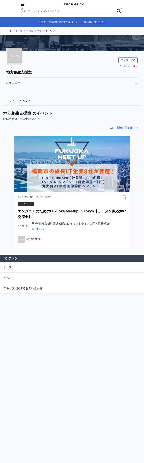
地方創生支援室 (35, 31)
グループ (17, 31)
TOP (5, 31)
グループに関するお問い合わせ (22, 288)
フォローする (128, 60)
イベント (8, 277)
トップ (7, 267)
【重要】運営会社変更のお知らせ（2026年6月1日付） (72, 22)
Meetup (40, 229)
